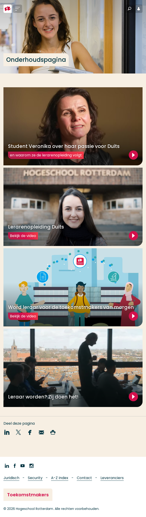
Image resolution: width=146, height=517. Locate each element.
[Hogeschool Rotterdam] (7, 9)
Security (35, 477)
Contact (84, 477)
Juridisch (11, 477)
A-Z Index (59, 477)
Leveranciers (112, 477)
